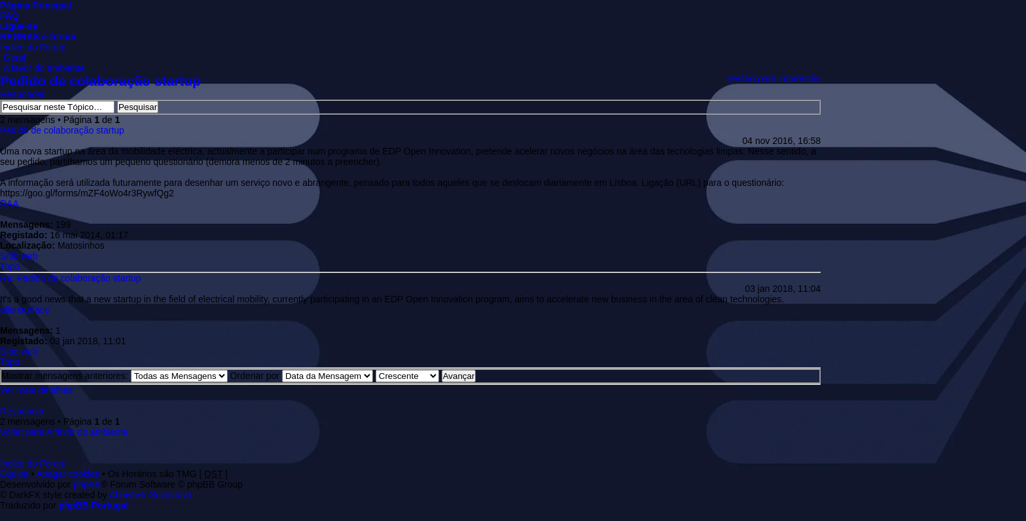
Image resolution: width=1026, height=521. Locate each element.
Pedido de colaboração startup (100, 80)
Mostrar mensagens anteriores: (114, 375)
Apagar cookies (68, 474)
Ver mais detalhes (36, 390)
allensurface (25, 309)
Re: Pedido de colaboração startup (70, 278)
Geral (14, 57)
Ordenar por (301, 375)
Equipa (14, 474)
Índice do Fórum (33, 47)
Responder (22, 94)
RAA (9, 203)
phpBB (87, 484)
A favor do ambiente (44, 68)
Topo (10, 266)
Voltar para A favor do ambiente (64, 432)
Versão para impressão (773, 78)
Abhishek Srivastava (150, 495)
